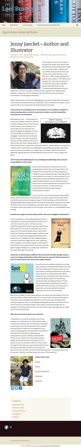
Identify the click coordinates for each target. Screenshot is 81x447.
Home (4, 25)
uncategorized (16, 414)
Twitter (37, 366)
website (37, 362)
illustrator (13, 57)
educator (45, 55)
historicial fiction (61, 55)
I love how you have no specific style (48, 25)
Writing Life (15, 417)
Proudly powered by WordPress (20, 440)
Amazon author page (42, 371)
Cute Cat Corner (27, 25)
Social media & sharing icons (30, 446)
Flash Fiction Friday (18, 408)
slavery (31, 57)
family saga (51, 55)
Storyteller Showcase (32, 55)
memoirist (20, 57)
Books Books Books (18, 404)
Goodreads (38, 376)
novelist (26, 57)
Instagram (38, 381)
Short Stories (14, 25)
